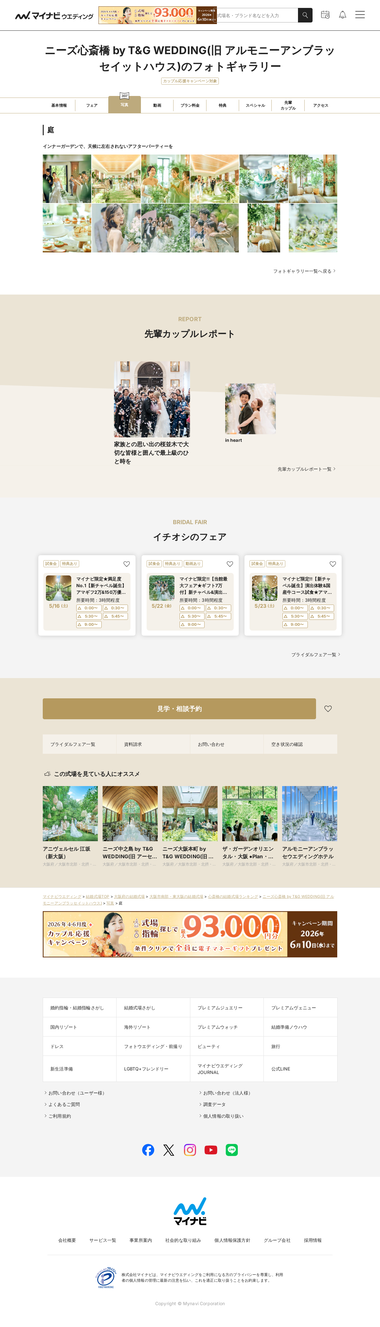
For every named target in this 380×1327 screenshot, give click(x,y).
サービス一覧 (102, 1240)
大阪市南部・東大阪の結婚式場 (176, 896)
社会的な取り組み (183, 1240)
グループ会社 (277, 1240)
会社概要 (67, 1240)
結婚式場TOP (97, 896)
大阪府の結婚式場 (129, 896)
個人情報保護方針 (232, 1240)
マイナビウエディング (62, 896)
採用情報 (313, 1240)
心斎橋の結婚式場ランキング (233, 896)
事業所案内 (141, 1240)
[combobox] (255, 15)
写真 (110, 903)
